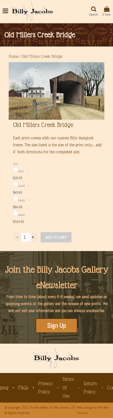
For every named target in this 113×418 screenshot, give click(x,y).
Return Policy (90, 388)
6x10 (21, 171)
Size (15, 163)
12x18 (21, 186)
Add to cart (56, 237)
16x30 (21, 200)
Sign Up (56, 325)
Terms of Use (68, 387)
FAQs (23, 387)
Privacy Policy (45, 388)
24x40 (21, 215)
